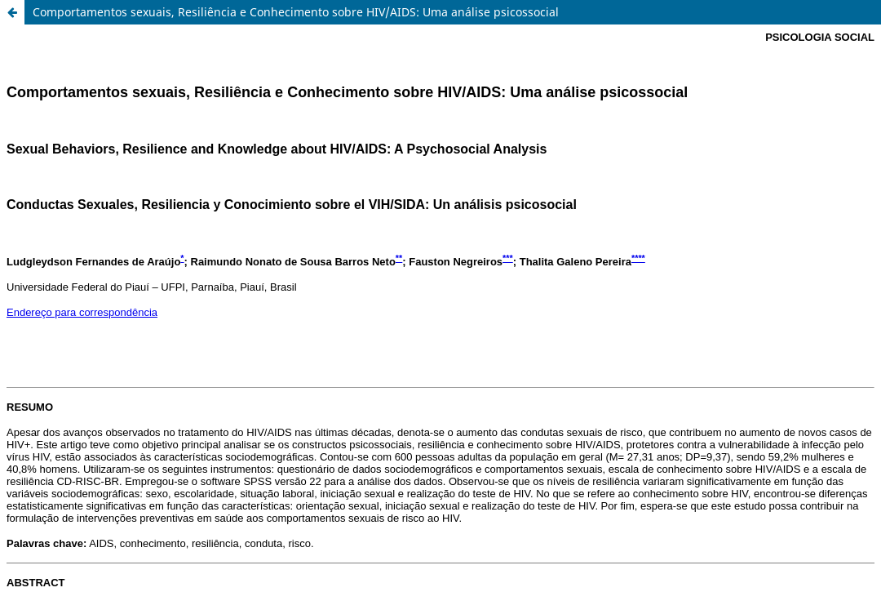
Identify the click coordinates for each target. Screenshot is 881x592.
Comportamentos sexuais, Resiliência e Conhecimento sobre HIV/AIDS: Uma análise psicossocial (296, 12)
